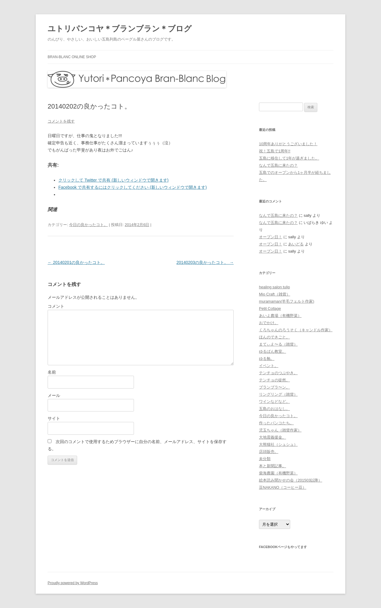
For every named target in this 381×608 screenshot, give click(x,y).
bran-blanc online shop (72, 57)
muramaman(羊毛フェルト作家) (286, 301)
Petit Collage (270, 308)
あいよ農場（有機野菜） (280, 315)
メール (54, 395)
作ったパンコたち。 (276, 423)
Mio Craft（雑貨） (274, 294)
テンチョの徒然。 (274, 380)
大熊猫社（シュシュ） (278, 444)
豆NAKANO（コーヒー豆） (282, 487)
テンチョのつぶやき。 (278, 373)
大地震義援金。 (272, 437)
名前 (52, 372)
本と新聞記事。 (272, 466)
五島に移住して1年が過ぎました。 (289, 158)
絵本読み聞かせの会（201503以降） (290, 480)
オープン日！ (270, 237)
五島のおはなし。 (274, 408)
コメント (56, 306)
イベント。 (268, 365)
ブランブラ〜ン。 (274, 387)
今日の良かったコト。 (88, 224)
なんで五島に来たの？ (278, 165)
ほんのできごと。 (274, 337)
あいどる (296, 244)
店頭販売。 (268, 451)
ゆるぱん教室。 (272, 351)
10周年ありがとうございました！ (288, 144)
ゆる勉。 (266, 358)
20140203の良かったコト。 (205, 262)
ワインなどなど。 (274, 401)
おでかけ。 (268, 323)
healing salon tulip (274, 287)
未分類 (265, 459)
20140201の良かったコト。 (76, 262)
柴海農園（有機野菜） (278, 473)
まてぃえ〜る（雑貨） (278, 344)
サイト (54, 418)
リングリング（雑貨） (278, 394)
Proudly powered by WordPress (73, 583)
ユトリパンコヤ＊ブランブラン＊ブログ (120, 28)
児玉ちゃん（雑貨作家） (280, 430)
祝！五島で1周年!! (274, 151)
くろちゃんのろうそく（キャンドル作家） (295, 330)
